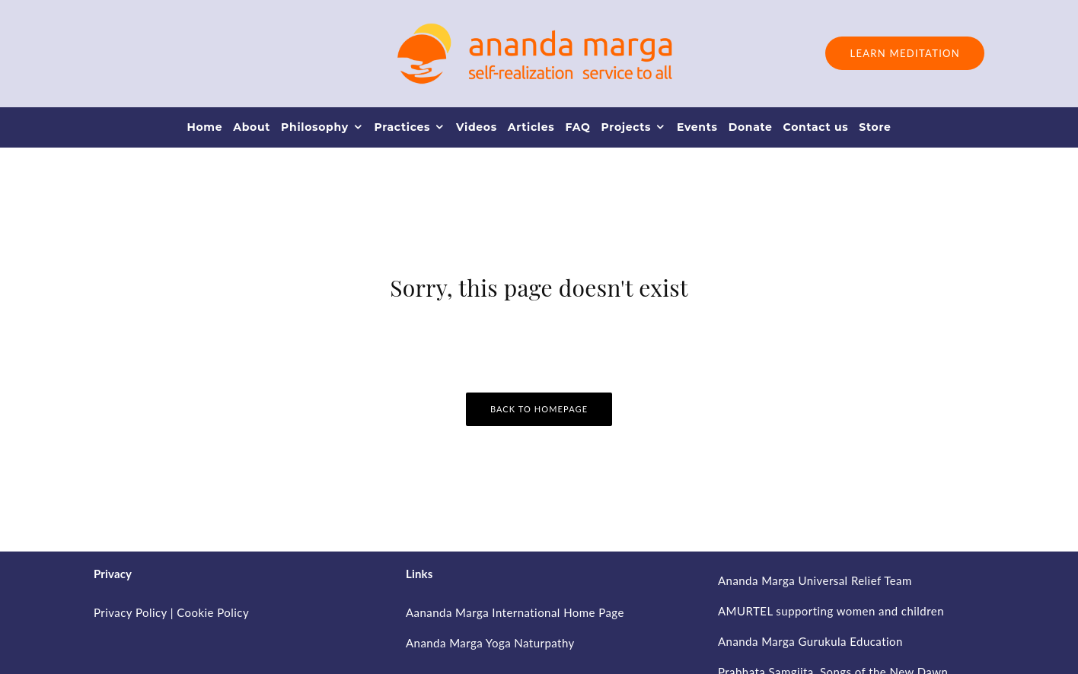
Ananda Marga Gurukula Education (810, 641)
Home (204, 127)
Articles (531, 127)
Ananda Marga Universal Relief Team (815, 580)
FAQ (577, 127)
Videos (476, 127)
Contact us (816, 127)
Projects (626, 127)
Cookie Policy (213, 612)
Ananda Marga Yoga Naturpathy (490, 643)
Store (875, 127)
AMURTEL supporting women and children (831, 611)
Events (697, 127)
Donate (751, 127)
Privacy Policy (130, 612)
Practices (402, 127)
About (251, 127)
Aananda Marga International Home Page (515, 612)
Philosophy (315, 127)
